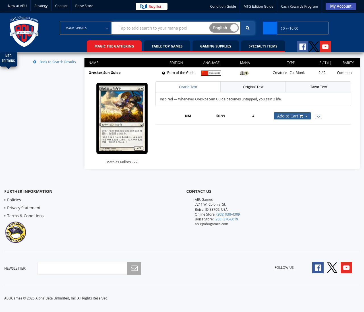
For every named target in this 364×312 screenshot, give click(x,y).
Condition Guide (223, 6)
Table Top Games (167, 46)
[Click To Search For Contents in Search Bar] (247, 28)
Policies (14, 200)
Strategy (40, 5)
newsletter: (15, 268)
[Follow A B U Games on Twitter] (314, 45)
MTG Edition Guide (258, 6)
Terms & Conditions (25, 215)
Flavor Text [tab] (318, 86)
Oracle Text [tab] (188, 86)
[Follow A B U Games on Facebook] (298, 45)
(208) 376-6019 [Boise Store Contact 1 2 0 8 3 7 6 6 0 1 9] (226, 219)
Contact (61, 5)
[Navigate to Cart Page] (295, 28)
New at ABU (17, 5)
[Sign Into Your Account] (341, 6)
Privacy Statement (24, 207)
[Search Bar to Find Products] (183, 28)
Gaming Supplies (215, 46)
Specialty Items (263, 46)
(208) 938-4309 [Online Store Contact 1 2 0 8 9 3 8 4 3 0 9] (228, 214)
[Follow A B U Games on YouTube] (329, 45)
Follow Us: (285, 267)
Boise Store (84, 5)
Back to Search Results (55, 61)
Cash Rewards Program (299, 6)
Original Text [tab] (253, 86)
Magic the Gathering (114, 46)
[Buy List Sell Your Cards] (151, 6)
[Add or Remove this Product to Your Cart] (292, 115)
